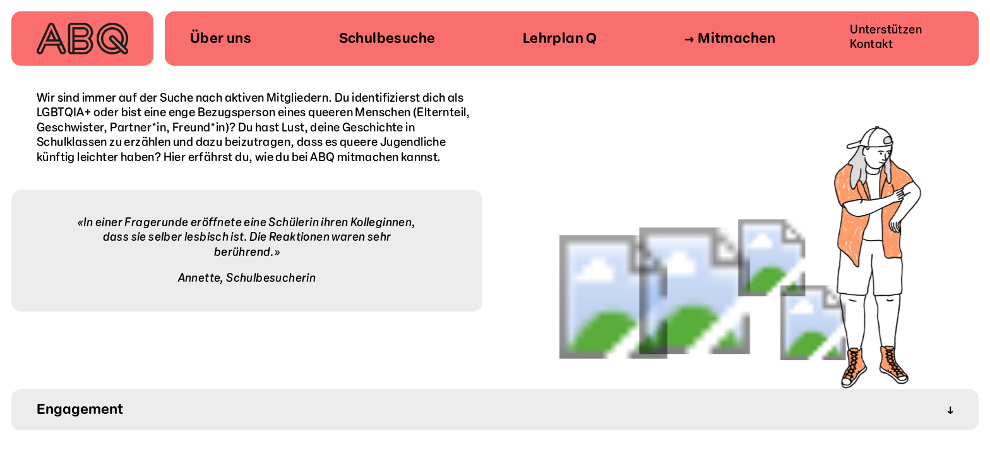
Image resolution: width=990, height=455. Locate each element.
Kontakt (871, 44)
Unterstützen (886, 30)
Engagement (495, 410)
